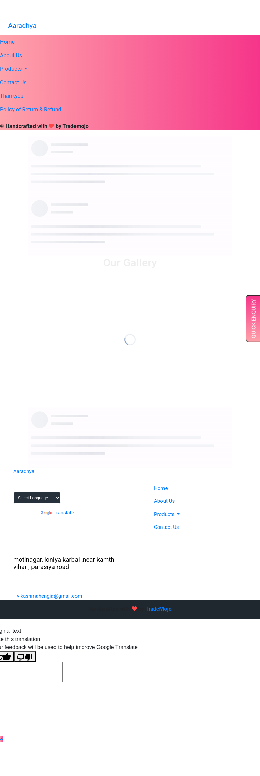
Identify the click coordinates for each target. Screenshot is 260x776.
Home (7, 42)
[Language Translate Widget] (37, 498)
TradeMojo (158, 609)
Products (11, 69)
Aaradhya (22, 26)
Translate (57, 513)
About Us (11, 55)
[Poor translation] (25, 656)
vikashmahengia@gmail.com (215, 12)
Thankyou (11, 96)
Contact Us (13, 82)
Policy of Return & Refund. (31, 109)
